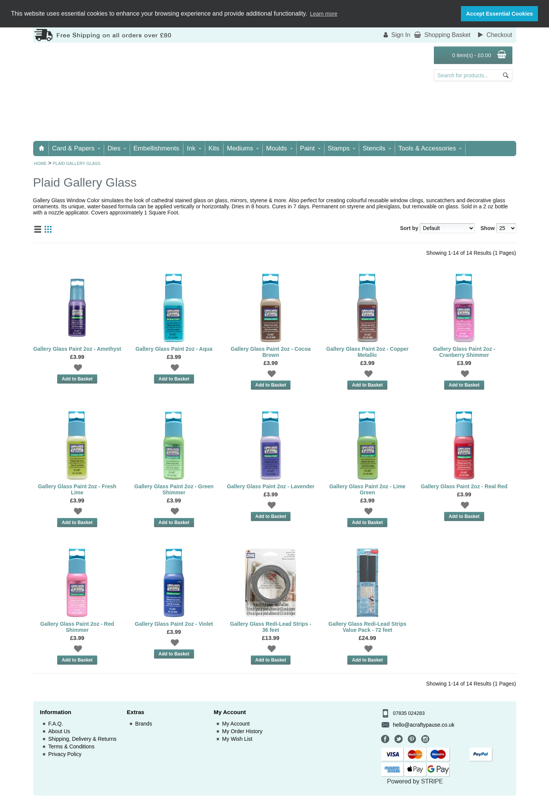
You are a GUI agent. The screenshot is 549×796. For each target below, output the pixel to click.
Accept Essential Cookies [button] (499, 14)
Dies (117, 148)
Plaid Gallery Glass (76, 163)
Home (40, 163)
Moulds (279, 148)
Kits (214, 148)
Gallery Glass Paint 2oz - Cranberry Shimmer (464, 352)
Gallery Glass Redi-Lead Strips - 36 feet (270, 627)
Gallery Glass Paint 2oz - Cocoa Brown (271, 352)
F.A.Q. (55, 724)
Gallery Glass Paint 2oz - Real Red (464, 486)
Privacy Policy (65, 754)
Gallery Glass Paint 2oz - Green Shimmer (174, 489)
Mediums (242, 148)
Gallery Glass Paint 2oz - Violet (174, 624)
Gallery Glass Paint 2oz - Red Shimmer (77, 627)
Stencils (377, 148)
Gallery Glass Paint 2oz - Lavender (271, 486)
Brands (143, 724)
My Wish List (237, 739)
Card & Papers (76, 148)
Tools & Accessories (429, 148)
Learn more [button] (323, 14)
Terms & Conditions (71, 746)
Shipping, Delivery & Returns (82, 739)
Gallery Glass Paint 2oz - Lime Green (367, 489)
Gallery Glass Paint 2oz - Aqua (173, 349)
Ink (194, 148)
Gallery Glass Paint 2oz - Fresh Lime (77, 489)
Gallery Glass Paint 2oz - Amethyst (77, 349)
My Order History (242, 731)
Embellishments (156, 148)
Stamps (341, 148)
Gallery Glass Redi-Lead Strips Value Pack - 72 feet (367, 627)
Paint (310, 148)
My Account (236, 724)
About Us (59, 731)
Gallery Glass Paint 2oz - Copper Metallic (367, 352)
